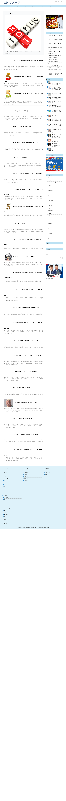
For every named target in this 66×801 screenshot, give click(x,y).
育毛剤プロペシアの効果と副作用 (56, 94)
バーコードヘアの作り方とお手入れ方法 (56, 98)
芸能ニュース (50, 225)
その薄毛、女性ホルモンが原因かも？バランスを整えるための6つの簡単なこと (55, 69)
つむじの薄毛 (50, 190)
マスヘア (48, 256)
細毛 (48, 220)
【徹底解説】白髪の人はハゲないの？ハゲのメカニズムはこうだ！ (55, 60)
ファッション (50, 200)
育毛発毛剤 (50, 223)
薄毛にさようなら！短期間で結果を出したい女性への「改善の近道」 (55, 74)
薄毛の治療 (33, 6)
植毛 (48, 218)
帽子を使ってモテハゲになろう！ (56, 102)
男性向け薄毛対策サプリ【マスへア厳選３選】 (55, 48)
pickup (46, 474)
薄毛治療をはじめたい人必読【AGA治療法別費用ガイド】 (54, 52)
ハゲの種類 (24, 6)
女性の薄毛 (16, 6)
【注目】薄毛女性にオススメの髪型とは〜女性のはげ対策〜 (56, 145)
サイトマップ (47, 472)
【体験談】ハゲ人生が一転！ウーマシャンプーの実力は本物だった (55, 44)
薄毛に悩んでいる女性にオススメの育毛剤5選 (55, 36)
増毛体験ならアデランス (50, 278)
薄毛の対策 (41, 6)
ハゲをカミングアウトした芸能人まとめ (56, 116)
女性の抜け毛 (50, 210)
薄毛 (48, 228)
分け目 (49, 208)
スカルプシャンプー (51, 187)
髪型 (48, 238)
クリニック (50, 185)
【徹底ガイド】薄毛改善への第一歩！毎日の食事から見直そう (55, 56)
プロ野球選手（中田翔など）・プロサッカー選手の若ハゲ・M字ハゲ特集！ (57, 111)
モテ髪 (50, 6)
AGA (48, 177)
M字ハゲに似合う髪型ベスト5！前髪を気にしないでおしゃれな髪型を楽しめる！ (55, 89)
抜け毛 (49, 215)
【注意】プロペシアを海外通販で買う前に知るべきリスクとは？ (56, 106)
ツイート (47, 245)
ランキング (50, 205)
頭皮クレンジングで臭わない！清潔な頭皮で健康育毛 (55, 40)
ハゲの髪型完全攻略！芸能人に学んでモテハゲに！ (56, 131)
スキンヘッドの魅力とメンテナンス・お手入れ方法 (56, 126)
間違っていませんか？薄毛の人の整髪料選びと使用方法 (56, 120)
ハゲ (48, 195)
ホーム (8, 6)
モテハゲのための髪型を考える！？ (56, 150)
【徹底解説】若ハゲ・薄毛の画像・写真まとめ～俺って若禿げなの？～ (56, 136)
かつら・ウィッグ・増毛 (52, 182)
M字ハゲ (49, 180)
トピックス (58, 6)
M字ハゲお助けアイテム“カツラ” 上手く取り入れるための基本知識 (54, 64)
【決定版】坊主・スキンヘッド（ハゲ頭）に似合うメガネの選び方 (56, 83)
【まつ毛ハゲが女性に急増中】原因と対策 (56, 141)
